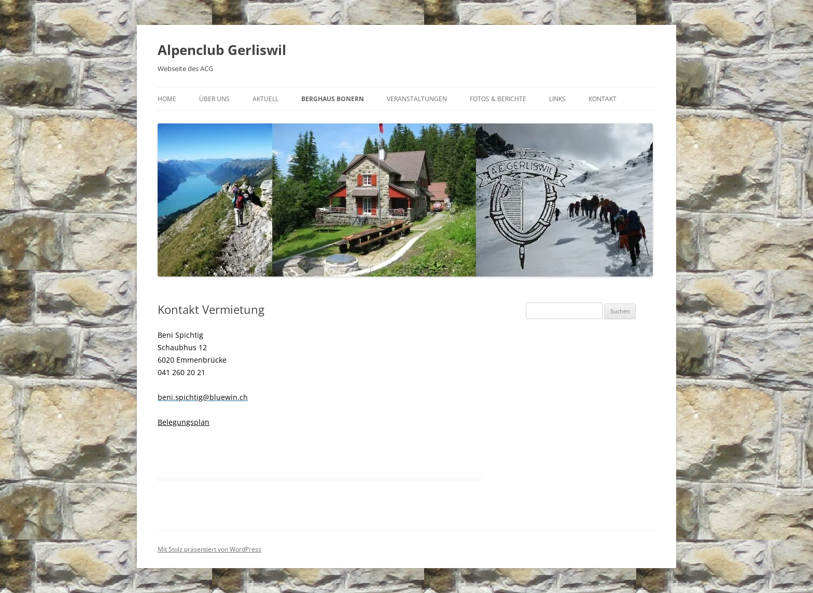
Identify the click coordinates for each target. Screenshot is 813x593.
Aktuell (265, 98)
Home (167, 98)
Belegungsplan (183, 422)
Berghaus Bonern (332, 98)
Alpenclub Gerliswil (222, 49)
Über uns (214, 98)
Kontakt (602, 98)
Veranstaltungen (417, 98)
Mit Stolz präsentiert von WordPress (209, 549)
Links (557, 98)
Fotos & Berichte (498, 98)
